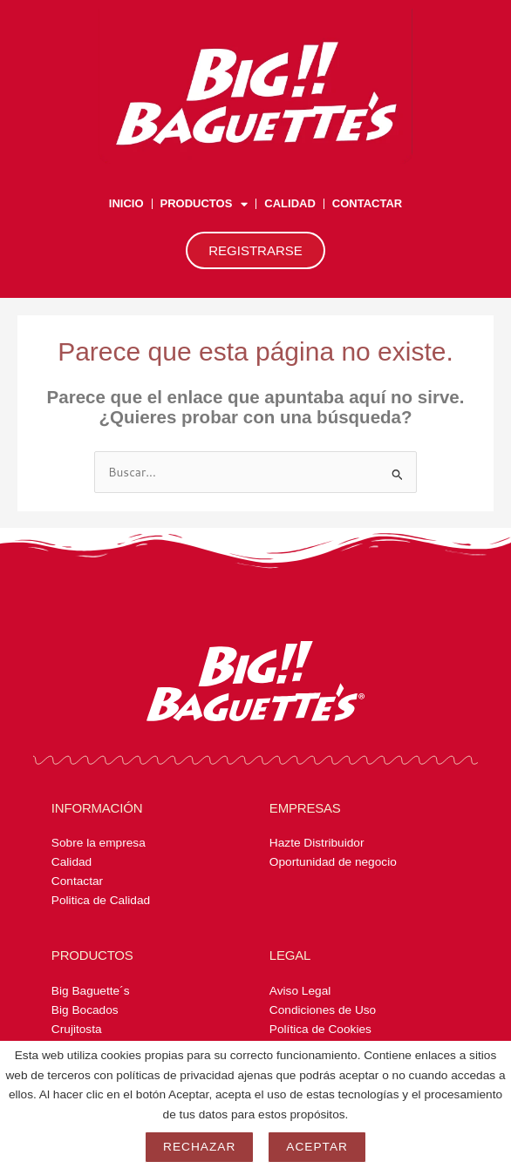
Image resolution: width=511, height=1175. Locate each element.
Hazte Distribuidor (317, 842)
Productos (204, 204)
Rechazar (199, 1146)
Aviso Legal (299, 990)
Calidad (290, 203)
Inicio (126, 203)
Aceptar (317, 1146)
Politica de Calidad (100, 900)
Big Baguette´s (90, 990)
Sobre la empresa (98, 842)
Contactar (367, 203)
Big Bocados (85, 1009)
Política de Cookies (320, 1029)
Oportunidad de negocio (333, 861)
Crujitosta (76, 1029)
